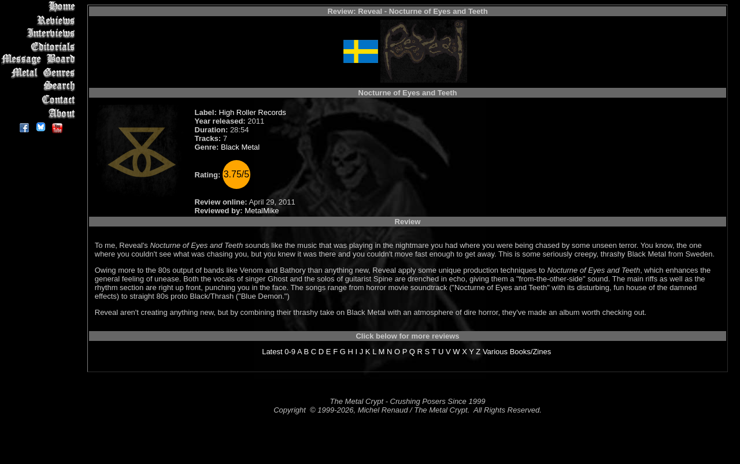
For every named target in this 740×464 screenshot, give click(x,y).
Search (40, 86)
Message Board (40, 59)
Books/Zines (531, 351)
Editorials (40, 46)
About (40, 113)
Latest (272, 351)
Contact (40, 99)
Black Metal (240, 147)
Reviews (40, 20)
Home (40, 6)
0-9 (289, 351)
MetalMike (262, 210)
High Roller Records (252, 112)
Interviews (40, 33)
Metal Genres (40, 73)
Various (495, 351)
